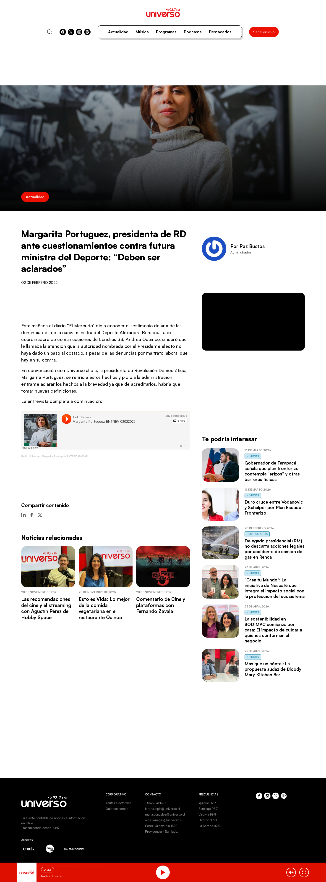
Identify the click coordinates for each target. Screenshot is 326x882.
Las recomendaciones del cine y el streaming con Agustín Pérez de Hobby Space (46, 608)
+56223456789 (156, 803)
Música (142, 31)
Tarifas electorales (118, 803)
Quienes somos (117, 809)
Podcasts (193, 31)
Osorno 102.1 (207, 820)
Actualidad (118, 31)
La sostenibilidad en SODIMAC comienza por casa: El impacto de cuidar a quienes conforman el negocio (273, 630)
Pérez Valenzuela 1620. (161, 826)
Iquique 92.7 (207, 803)
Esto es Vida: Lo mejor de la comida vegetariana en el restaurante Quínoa (104, 608)
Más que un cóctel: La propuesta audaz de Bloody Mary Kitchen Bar (273, 669)
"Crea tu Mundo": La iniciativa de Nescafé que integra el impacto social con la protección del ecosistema (275, 588)
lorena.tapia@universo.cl (162, 809)
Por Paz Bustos (247, 246)
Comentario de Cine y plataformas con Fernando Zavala (160, 605)
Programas (166, 31)
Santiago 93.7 (208, 809)
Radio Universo (30, 456)
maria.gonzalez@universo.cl (165, 814)
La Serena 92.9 (209, 826)
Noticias (253, 456)
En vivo (48, 869)
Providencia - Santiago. (161, 831)
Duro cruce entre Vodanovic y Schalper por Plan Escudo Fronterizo (274, 507)
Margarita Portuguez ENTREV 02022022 (65, 456)
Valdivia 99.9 (207, 814)
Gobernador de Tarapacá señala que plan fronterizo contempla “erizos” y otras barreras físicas (272, 471)
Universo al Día (257, 534)
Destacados (220, 31)
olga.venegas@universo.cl (163, 820)
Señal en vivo (264, 32)
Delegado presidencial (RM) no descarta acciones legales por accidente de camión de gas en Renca (275, 549)
